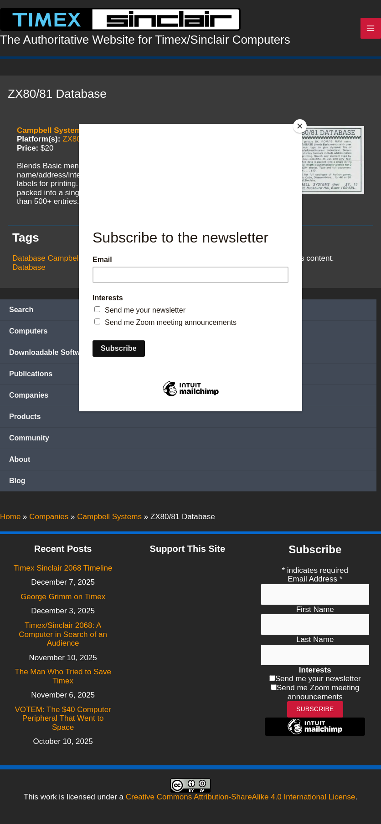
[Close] (300, 126)
